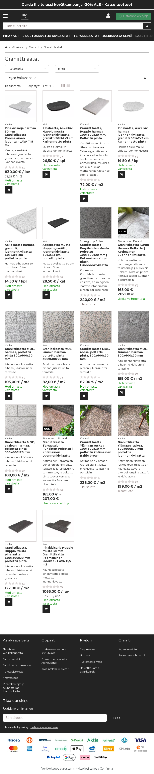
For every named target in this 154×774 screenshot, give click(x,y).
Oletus (48, 86)
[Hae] (147, 25)
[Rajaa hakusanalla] (77, 78)
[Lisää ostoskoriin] (8, 190)
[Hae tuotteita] (77, 25)
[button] (44, 727)
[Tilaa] (116, 718)
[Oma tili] (109, 16)
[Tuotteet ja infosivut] (6, 16)
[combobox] (77, 25)
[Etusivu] (25, 16)
